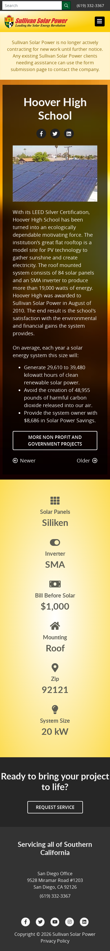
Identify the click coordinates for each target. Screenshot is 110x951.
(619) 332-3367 (90, 5)
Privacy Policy (55, 941)
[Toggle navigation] (99, 21)
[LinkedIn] (84, 921)
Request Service (55, 807)
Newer (24, 460)
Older (87, 460)
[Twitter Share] (56, 133)
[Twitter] (41, 921)
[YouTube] (55, 921)
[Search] (66, 5)
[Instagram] (70, 921)
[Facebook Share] (42, 133)
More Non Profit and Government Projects (55, 440)
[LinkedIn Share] (69, 133)
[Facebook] (26, 921)
